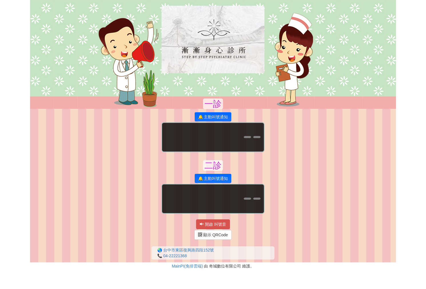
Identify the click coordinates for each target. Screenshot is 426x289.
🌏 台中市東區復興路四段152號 (185, 250)
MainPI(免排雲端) (187, 266)
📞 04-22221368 (172, 255)
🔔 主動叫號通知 (213, 117)
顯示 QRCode (213, 235)
